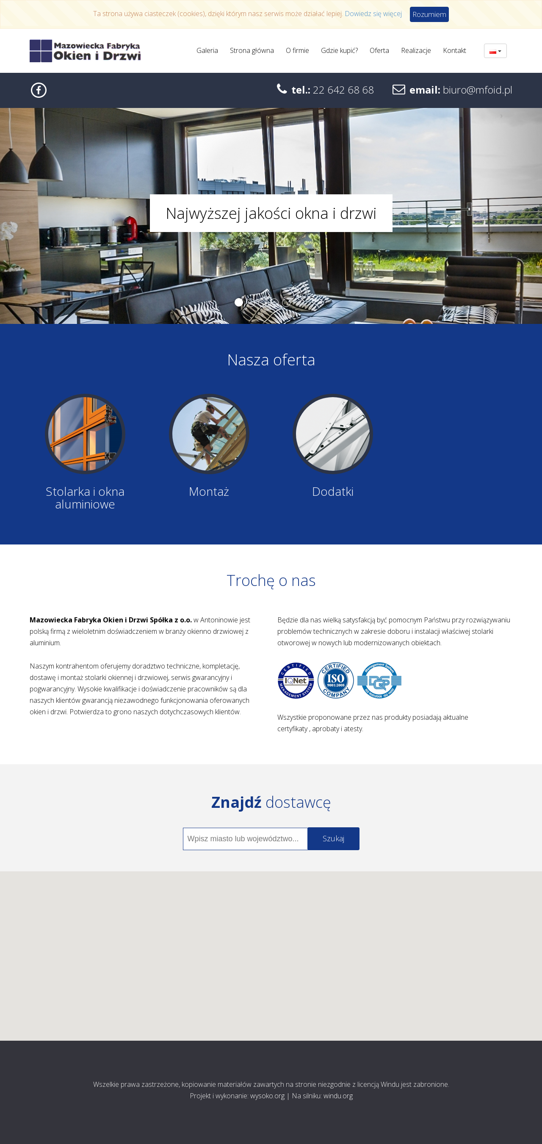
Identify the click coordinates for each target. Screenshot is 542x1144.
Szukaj (333, 838)
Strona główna (252, 50)
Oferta (379, 50)
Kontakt (454, 50)
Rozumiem (429, 14)
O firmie (297, 50)
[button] (271, 948)
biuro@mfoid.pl (477, 90)
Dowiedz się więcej (373, 13)
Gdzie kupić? (339, 50)
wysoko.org (267, 1095)
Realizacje (416, 50)
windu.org (338, 1095)
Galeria (207, 50)
